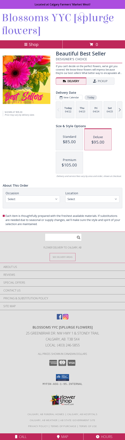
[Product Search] (63, 237)
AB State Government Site (77, 420)
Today (90, 97)
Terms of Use (88, 426)
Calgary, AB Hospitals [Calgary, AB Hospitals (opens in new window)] (82, 414)
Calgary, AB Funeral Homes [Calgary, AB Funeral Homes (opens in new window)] (46, 414)
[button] (62, 377)
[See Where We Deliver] (63, 257)
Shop (31, 44)
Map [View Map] (62, 436)
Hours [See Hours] (104, 436)
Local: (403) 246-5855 (62, 345)
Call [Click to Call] (21, 436)
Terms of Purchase (63, 426)
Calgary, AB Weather (44, 420)
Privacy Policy (38, 426)
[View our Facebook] (59, 318)
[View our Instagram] (65, 318)
